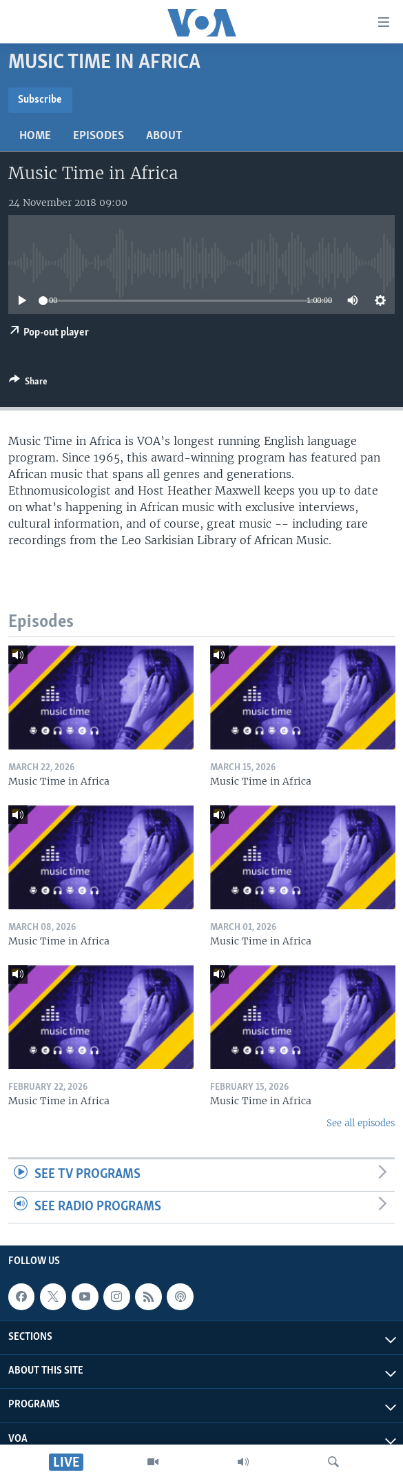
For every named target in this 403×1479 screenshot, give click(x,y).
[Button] (28, 384)
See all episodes (361, 1123)
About (164, 136)
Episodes (98, 136)
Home (35, 136)
